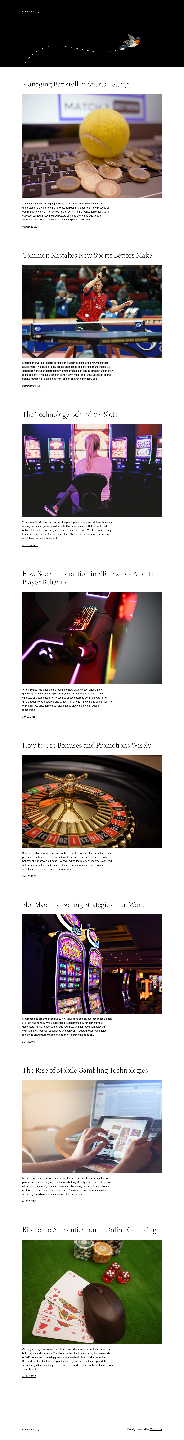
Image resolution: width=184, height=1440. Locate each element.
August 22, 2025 (30, 545)
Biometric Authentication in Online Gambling (89, 1229)
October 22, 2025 (30, 226)
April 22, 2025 (29, 1201)
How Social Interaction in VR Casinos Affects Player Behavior (87, 577)
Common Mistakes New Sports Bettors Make (87, 255)
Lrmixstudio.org (30, 11)
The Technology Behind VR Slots (70, 414)
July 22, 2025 (28, 716)
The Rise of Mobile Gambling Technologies (85, 1070)
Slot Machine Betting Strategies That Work (83, 904)
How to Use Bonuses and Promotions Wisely (86, 745)
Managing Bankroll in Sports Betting (75, 84)
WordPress (156, 1429)
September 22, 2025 (32, 386)
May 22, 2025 (28, 1042)
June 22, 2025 (29, 876)
